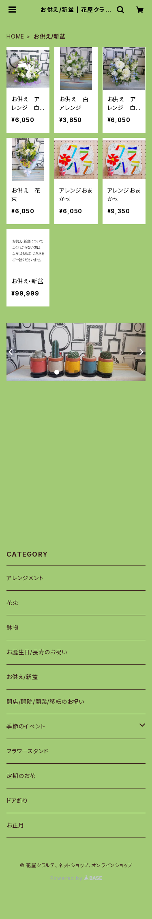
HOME (15, 36)
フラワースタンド (27, 751)
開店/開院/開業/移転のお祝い (45, 701)
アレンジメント (25, 577)
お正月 (15, 825)
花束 (12, 602)
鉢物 (12, 627)
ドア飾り (17, 800)
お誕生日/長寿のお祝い (36, 652)
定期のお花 (21, 775)
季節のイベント (25, 726)
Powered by (76, 878)
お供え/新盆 (22, 676)
